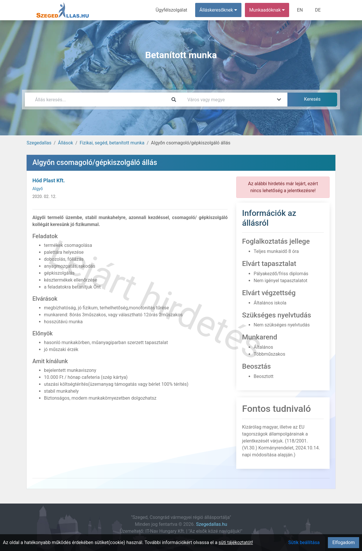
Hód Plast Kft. (48, 180)
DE (318, 10)
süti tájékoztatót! (236, 542)
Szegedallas (39, 143)
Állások (65, 143)
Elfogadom (343, 542)
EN (300, 10)
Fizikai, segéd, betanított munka (112, 143)
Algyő (37, 188)
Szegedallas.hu (211, 524)
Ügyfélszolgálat (171, 10)
